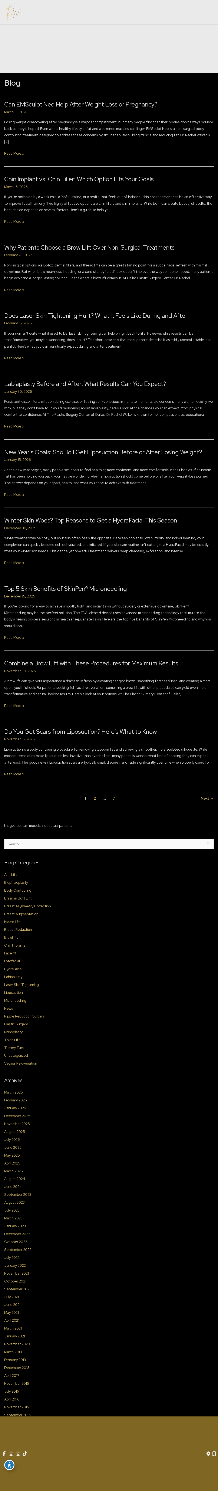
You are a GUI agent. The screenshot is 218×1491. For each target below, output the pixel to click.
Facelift (10, 953)
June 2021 (12, 1304)
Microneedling (15, 1000)
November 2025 (17, 1123)
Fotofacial (12, 961)
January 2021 (14, 1336)
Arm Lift (10, 874)
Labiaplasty (13, 976)
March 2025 (13, 1171)
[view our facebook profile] (4, 1453)
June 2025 (13, 1147)
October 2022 (15, 1241)
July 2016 (11, 1391)
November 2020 (17, 1344)
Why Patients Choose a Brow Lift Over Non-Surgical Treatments (89, 247)
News (8, 1008)
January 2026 (15, 1108)
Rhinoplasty (13, 1032)
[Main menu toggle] (209, 12)
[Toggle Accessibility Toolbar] (9, 1464)
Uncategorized (16, 1055)
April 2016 (11, 1399)
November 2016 (16, 1383)
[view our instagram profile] (11, 1453)
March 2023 (13, 1218)
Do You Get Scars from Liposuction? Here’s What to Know (80, 732)
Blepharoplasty (16, 882)
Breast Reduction (18, 929)
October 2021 (15, 1281)
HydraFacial (13, 969)
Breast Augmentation (21, 914)
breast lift (12, 922)
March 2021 (13, 1328)
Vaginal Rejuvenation (20, 1063)
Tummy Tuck (14, 1047)
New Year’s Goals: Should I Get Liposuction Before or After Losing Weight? (103, 452)
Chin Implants (14, 945)
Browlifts (11, 937)
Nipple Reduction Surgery (24, 1016)
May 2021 (11, 1312)
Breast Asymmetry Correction (27, 906)
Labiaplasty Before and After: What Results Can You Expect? (85, 384)
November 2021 (16, 1273)
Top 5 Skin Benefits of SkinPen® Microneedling (65, 589)
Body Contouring (17, 890)
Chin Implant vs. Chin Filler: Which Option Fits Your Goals (79, 179)
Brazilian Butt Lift (18, 898)
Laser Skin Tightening (21, 984)
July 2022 (12, 1257)
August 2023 (14, 1202)
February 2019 (15, 1359)
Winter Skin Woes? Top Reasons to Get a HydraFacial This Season (90, 520)
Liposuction (13, 992)
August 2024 (14, 1178)
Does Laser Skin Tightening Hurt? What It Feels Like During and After (95, 316)
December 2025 (17, 1116)
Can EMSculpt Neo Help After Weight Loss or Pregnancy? (80, 104)
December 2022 (17, 1234)
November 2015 (16, 1407)
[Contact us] (208, 1454)
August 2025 (14, 1131)
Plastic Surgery (16, 1024)
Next (207, 798)
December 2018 (16, 1367)
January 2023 (15, 1226)
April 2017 (11, 1375)
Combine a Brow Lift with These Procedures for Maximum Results (91, 663)
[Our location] (214, 1454)
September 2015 (17, 1415)
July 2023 (12, 1210)
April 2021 (11, 1320)
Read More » (14, 153)
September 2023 (17, 1194)
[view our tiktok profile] (26, 1453)
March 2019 (13, 1352)
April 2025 (12, 1163)
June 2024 (13, 1186)
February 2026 (15, 1100)
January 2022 (15, 1265)
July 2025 (12, 1139)
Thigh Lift (12, 1040)
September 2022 (17, 1249)
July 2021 (11, 1297)
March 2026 (13, 1092)
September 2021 (17, 1289)
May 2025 (12, 1155)
